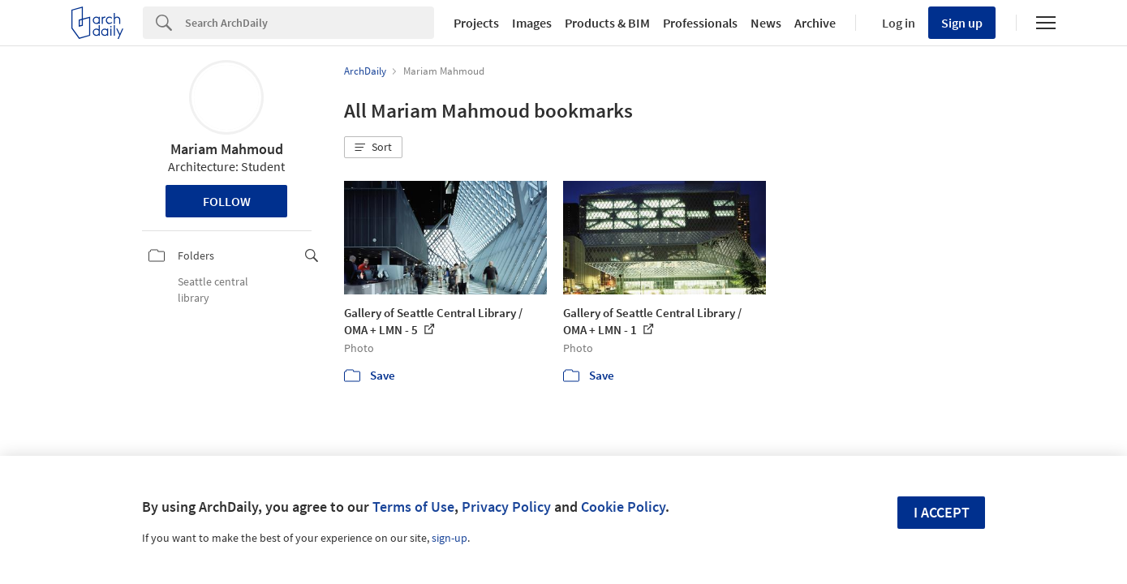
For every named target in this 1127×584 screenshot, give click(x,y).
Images (532, 22)
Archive (815, 22)
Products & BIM (607, 22)
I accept (942, 512)
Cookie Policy (623, 506)
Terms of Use (413, 506)
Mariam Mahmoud (226, 149)
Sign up (962, 23)
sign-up (449, 537)
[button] (373, 147)
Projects (476, 22)
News (766, 22)
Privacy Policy (506, 506)
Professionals (700, 22)
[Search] (309, 22)
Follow (227, 201)
